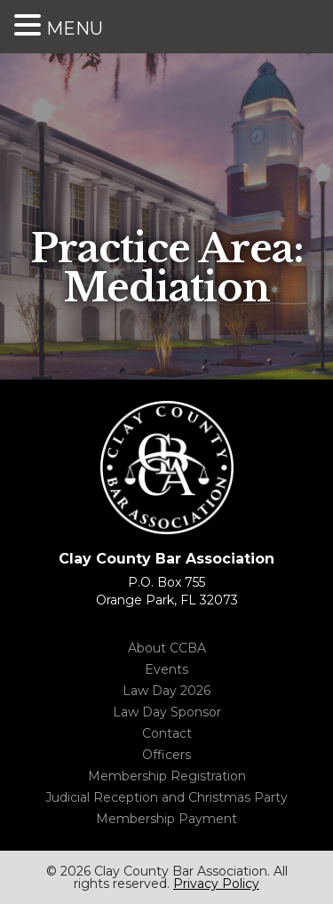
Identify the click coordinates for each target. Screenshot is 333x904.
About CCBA (167, 648)
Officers (166, 755)
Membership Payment (166, 819)
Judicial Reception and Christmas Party (166, 797)
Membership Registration (167, 776)
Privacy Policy (216, 884)
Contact (167, 733)
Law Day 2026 (166, 691)
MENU (74, 28)
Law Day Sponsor (167, 712)
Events (166, 669)
